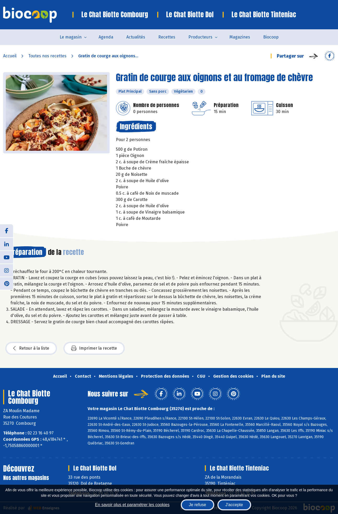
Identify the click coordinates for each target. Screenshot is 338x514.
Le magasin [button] (71, 37)
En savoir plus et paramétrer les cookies (132, 504)
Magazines (239, 37)
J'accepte (234, 504)
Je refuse (197, 504)
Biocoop (271, 37)
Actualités (135, 37)
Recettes (166, 37)
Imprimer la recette (94, 348)
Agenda (106, 37)
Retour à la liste (31, 348)
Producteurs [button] (200, 37)
